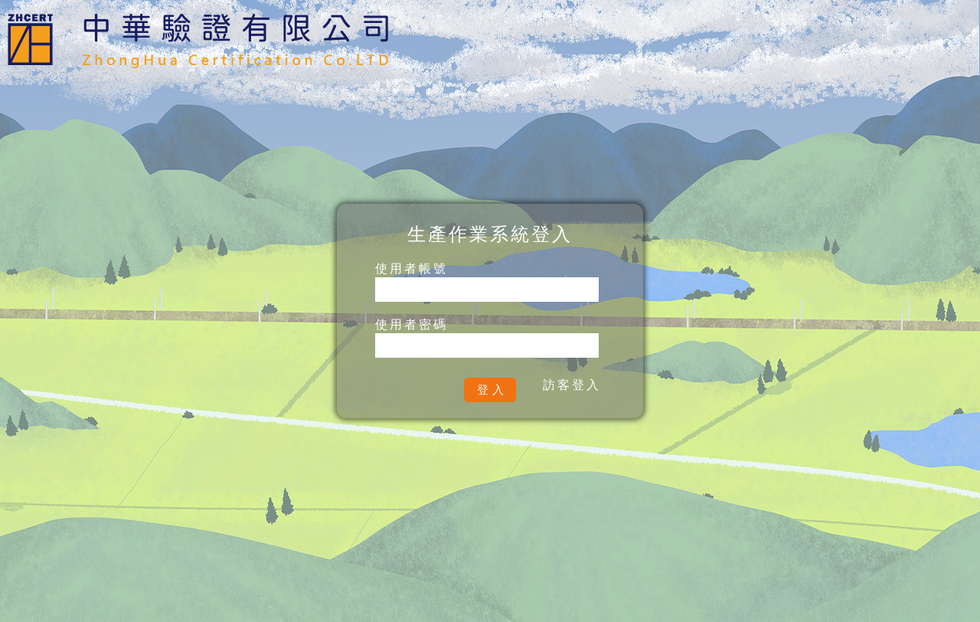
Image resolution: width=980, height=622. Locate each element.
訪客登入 (572, 384)
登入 (492, 389)
